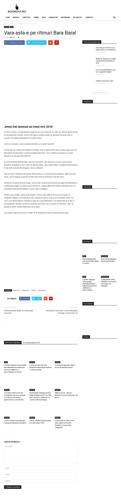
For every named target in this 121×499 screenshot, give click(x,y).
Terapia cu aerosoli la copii (104, 81)
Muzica (16, 17)
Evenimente (105, 277)
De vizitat (77, 17)
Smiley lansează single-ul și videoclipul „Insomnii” (18, 312)
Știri (8, 17)
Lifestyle (26, 17)
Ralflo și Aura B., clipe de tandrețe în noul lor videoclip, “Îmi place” (66, 395)
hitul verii (16, 290)
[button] (114, 17)
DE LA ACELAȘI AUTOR (31, 343)
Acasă (6, 24)
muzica (33, 290)
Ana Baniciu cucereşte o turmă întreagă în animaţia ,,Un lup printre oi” (62, 312)
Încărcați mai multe (100, 93)
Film (44, 17)
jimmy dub (25, 290)
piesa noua (41, 290)
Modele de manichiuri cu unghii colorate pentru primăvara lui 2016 (106, 61)
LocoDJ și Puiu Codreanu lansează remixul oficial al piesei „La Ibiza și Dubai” (40, 367)
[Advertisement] (99, 145)
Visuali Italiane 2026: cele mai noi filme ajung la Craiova (90, 261)
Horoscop (53, 17)
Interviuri (65, 17)
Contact (89, 17)
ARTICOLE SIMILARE (12, 343)
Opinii (36, 17)
